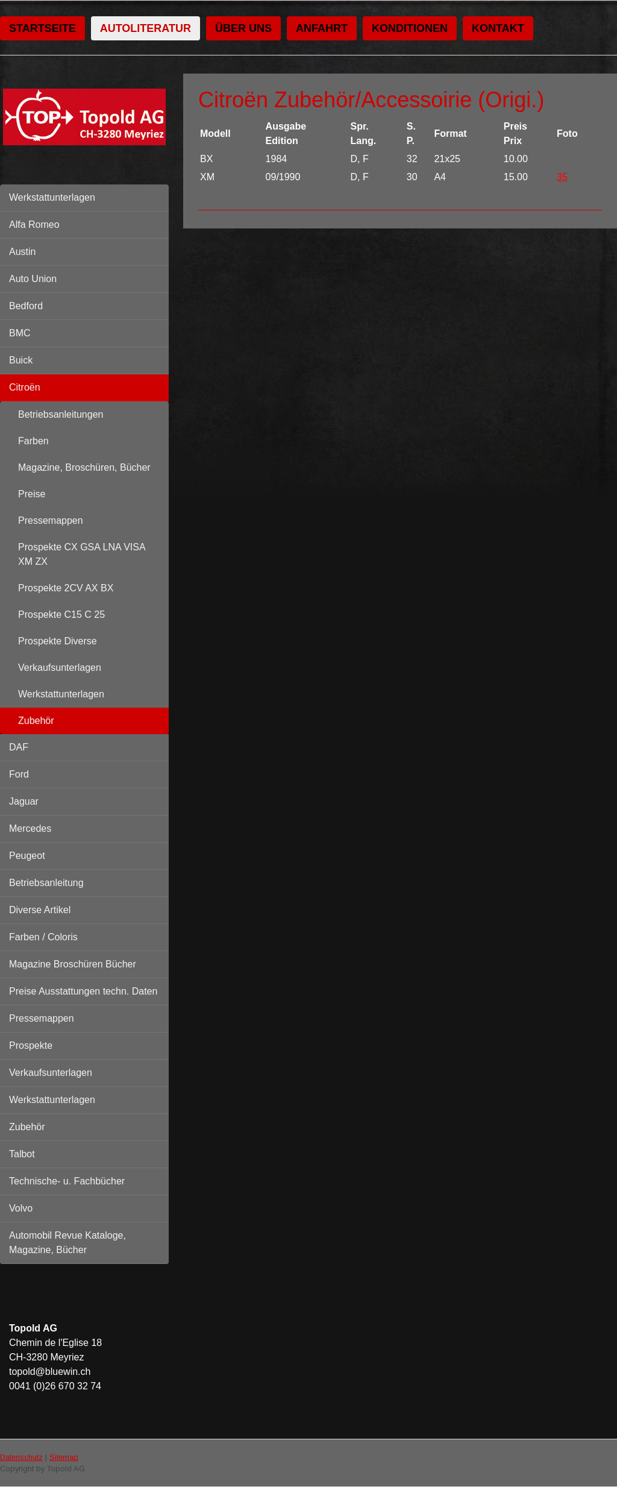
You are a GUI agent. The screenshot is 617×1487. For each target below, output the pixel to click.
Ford (19, 774)
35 (562, 177)
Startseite (42, 28)
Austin (22, 252)
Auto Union (33, 279)
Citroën (24, 387)
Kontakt (498, 28)
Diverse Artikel (39, 910)
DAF (18, 747)
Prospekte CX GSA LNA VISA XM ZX (82, 554)
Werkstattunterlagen (52, 197)
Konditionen (410, 28)
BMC (20, 333)
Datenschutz (21, 1457)
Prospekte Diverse (57, 641)
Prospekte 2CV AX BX (65, 588)
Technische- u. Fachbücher (67, 1181)
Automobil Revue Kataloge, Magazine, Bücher (67, 1242)
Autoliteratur (145, 28)
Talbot (22, 1154)
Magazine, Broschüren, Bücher (84, 467)
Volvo (21, 1208)
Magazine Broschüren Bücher (72, 964)
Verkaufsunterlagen (59, 667)
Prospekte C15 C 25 (61, 614)
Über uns (243, 28)
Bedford (26, 306)
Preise (31, 494)
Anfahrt (322, 28)
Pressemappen (50, 520)
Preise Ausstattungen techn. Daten (83, 991)
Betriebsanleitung (46, 883)
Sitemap (63, 1457)
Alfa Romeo (34, 224)
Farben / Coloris (43, 937)
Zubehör (36, 720)
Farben (33, 441)
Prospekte (30, 1045)
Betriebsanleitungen (60, 414)
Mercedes (30, 828)
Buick (21, 360)
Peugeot (27, 855)
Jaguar (24, 801)
